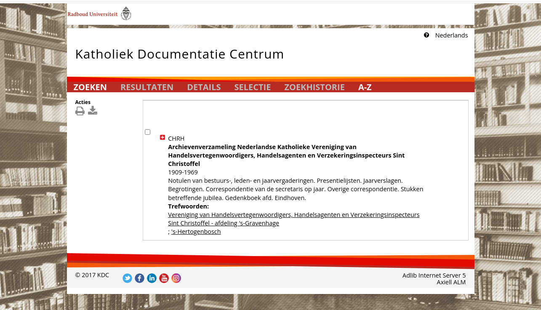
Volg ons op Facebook (139, 278)
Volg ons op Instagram (176, 278)
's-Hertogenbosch (196, 231)
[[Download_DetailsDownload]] (93, 112)
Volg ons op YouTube (164, 278)
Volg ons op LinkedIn (152, 278)
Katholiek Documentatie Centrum (180, 52)
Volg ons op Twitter (127, 278)
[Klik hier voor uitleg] (425, 35)
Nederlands (451, 35)
